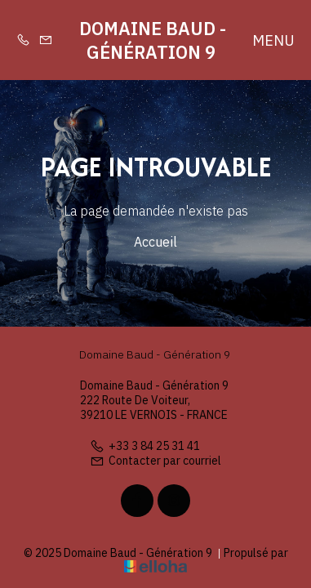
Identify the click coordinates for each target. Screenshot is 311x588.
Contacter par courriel (155, 460)
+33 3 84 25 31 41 (145, 446)
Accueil (155, 242)
